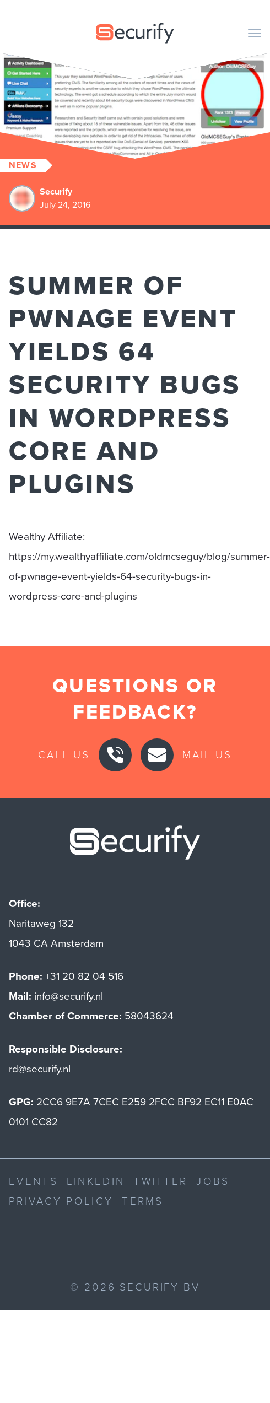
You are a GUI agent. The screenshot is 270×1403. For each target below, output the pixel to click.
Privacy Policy (61, 1201)
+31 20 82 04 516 (84, 976)
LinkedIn (96, 1181)
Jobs (212, 1181)
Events (33, 1181)
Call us (64, 755)
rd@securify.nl (40, 1069)
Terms (143, 1201)
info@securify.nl (68, 996)
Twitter (160, 1181)
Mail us (207, 755)
